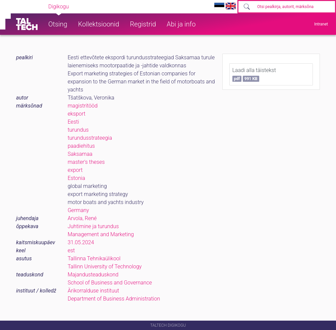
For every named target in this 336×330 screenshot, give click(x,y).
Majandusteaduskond (93, 274)
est (71, 250)
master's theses (86, 162)
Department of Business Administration (114, 298)
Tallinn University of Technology (105, 266)
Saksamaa (80, 154)
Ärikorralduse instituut (93, 290)
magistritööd (83, 106)
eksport (77, 114)
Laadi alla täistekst (254, 74)
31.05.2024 (81, 242)
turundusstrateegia (90, 138)
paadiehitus (81, 146)
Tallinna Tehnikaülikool (94, 258)
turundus (78, 130)
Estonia (76, 178)
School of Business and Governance (110, 282)
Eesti (73, 122)
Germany (78, 210)
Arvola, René (82, 218)
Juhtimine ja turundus (93, 226)
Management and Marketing (101, 234)
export (75, 170)
